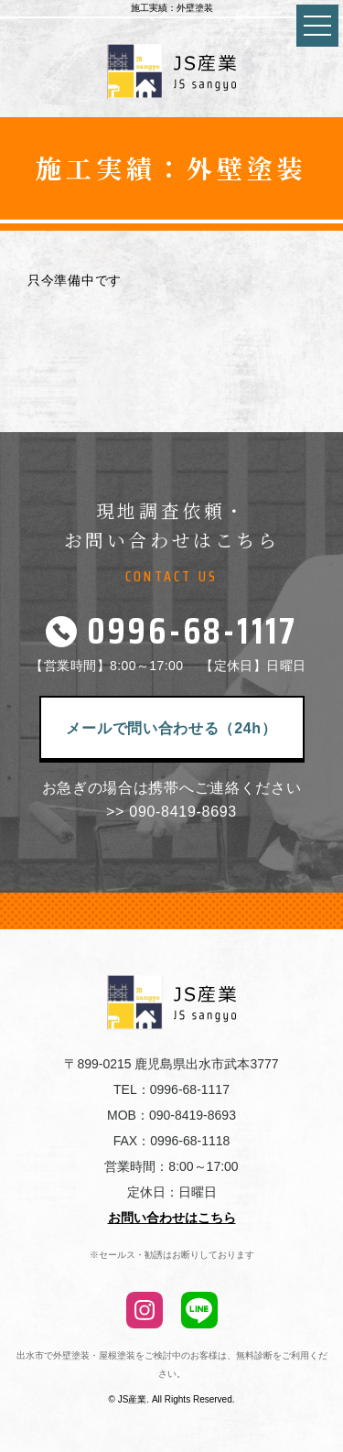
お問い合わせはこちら (172, 1217)
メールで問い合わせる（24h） (171, 728)
